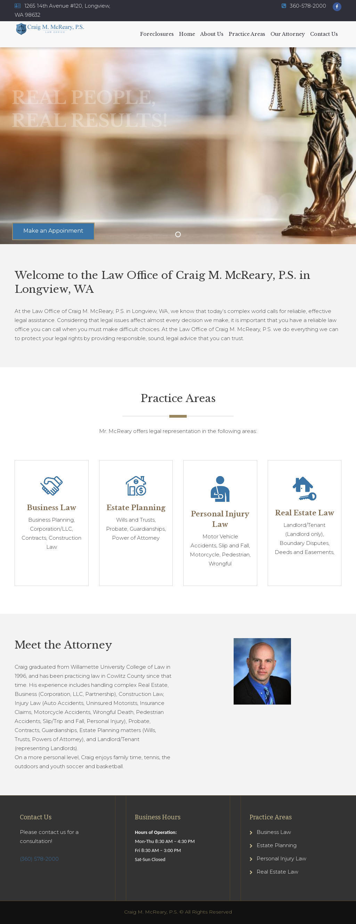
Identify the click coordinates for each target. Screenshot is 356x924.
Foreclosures (157, 34)
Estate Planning (277, 845)
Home (187, 34)
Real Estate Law (277, 871)
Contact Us (324, 34)
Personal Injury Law (281, 858)
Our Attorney (287, 34)
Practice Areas (247, 34)
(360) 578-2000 (39, 858)
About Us (212, 34)
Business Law (274, 832)
